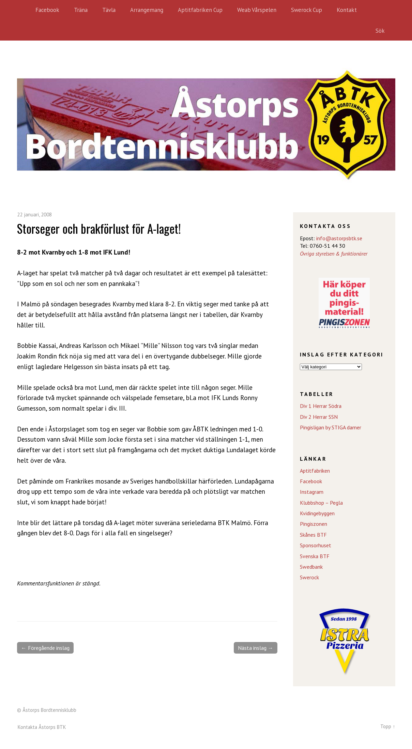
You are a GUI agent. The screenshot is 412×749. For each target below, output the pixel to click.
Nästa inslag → (255, 647)
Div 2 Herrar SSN (319, 416)
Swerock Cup (306, 10)
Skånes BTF (313, 534)
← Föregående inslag (45, 647)
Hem (24, 10)
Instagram (311, 491)
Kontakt (347, 10)
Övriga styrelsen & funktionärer (333, 253)
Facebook (47, 10)
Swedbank (311, 566)
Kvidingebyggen (317, 513)
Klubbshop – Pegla (321, 502)
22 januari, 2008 (34, 214)
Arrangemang (146, 10)
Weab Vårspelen (256, 10)
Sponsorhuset (315, 545)
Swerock (309, 577)
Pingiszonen (313, 523)
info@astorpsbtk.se (339, 238)
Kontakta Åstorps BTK (42, 727)
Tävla (109, 10)
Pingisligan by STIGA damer (330, 427)
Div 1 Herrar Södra (320, 405)
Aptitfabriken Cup (200, 10)
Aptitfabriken (315, 470)
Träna (81, 10)
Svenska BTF (315, 556)
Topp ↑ (387, 726)
